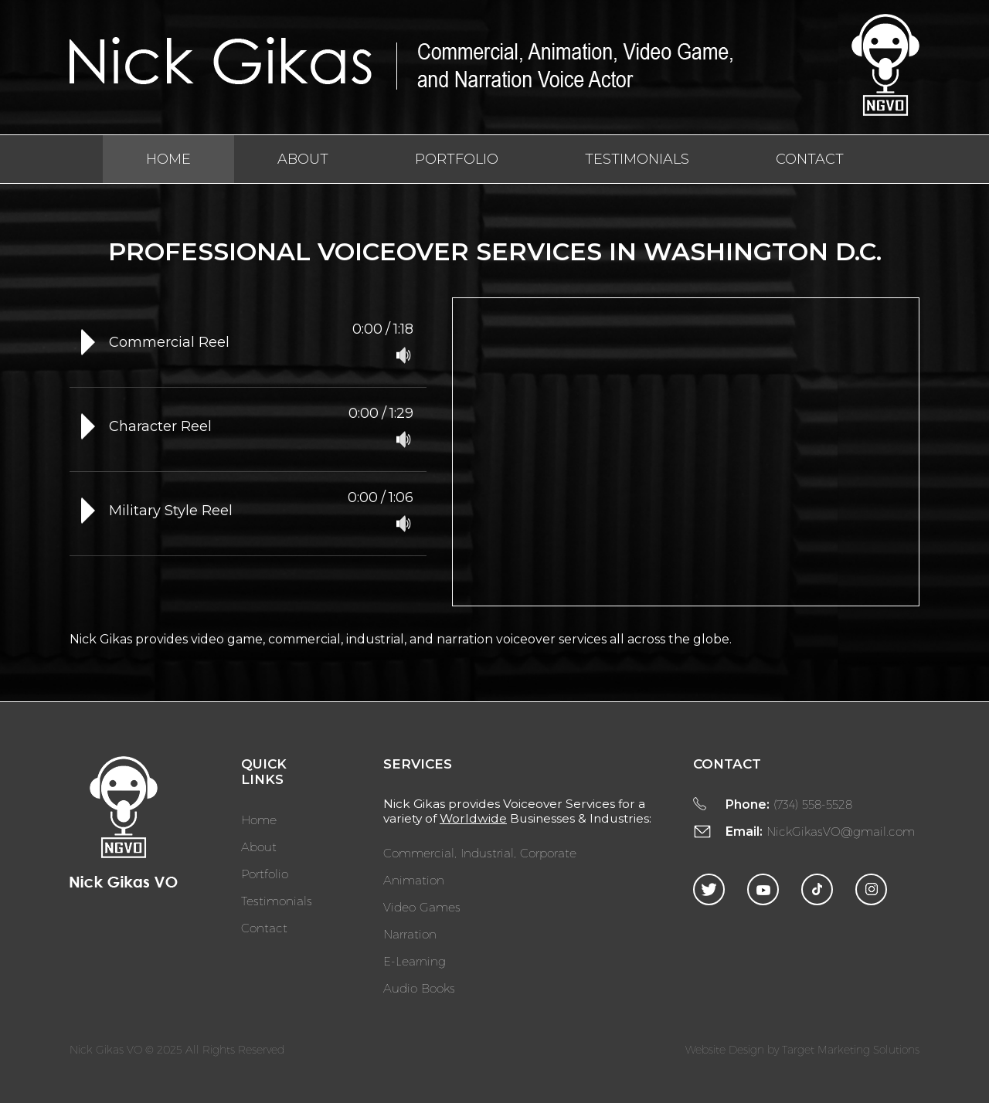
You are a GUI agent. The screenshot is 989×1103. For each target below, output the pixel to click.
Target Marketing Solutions (850, 1049)
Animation (413, 879)
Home (168, 159)
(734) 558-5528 (812, 803)
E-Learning (414, 960)
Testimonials (637, 159)
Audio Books (419, 987)
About (302, 159)
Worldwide (473, 818)
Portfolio (456, 159)
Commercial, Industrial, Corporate (479, 852)
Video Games (422, 906)
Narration (410, 933)
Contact (810, 159)
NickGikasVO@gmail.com (840, 830)
